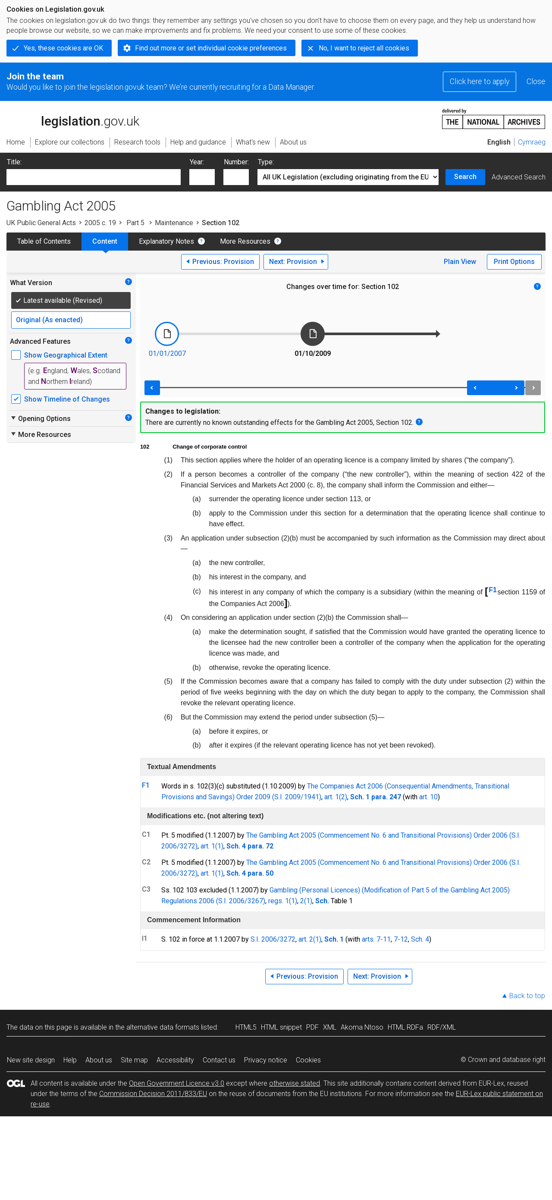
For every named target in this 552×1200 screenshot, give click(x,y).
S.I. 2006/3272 (273, 939)
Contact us (219, 1060)
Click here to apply (479, 81)
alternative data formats (162, 1027)
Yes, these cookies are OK (63, 48)
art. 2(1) (309, 939)
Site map (134, 1060)
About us (98, 1060)
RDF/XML (441, 1027)
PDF (312, 1027)
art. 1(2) (335, 797)
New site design (31, 1060)
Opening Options (40, 418)
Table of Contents (44, 241)
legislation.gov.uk (72, 118)
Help (70, 1060)
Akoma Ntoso (362, 1027)
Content (104, 241)
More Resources (245, 241)
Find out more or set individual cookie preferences (211, 48)
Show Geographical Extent (65, 355)
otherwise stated (294, 1083)
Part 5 (135, 223)
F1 (493, 590)
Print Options (514, 262)
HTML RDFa (405, 1027)
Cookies (308, 1060)
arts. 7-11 (376, 939)
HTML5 (246, 1027)
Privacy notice (265, 1060)
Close (536, 81)
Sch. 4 (420, 939)
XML (329, 1027)
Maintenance (174, 223)
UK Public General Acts (41, 223)
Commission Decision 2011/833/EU (153, 1094)
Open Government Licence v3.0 (176, 1083)
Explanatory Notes (166, 241)
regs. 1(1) (282, 901)
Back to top (527, 996)
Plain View (460, 262)
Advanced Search (519, 177)
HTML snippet (281, 1027)
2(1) (306, 901)
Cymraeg (532, 142)
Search (465, 177)
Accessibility (175, 1060)
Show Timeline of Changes (67, 399)
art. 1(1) (212, 846)
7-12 (401, 939)
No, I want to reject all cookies (364, 48)
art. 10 (428, 797)
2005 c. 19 (100, 223)
